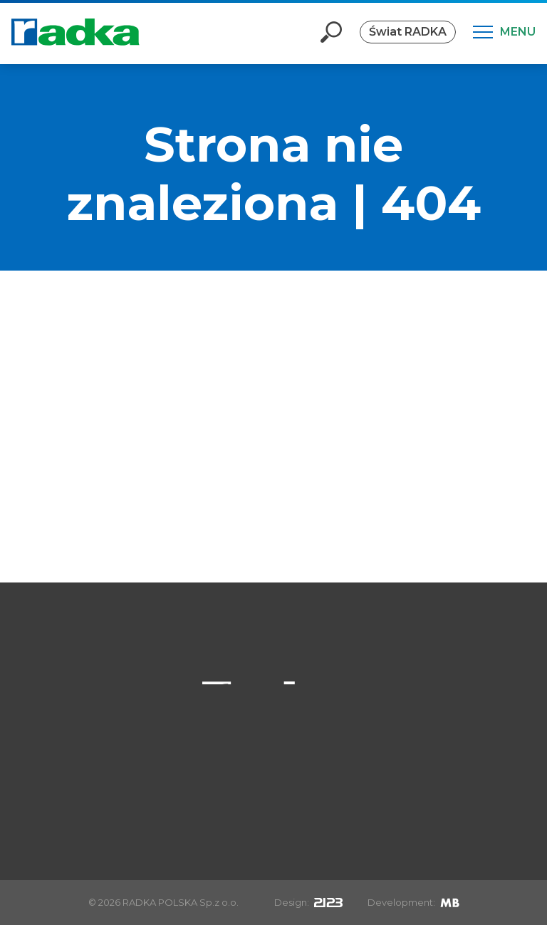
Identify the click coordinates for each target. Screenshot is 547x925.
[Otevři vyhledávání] (331, 32)
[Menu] (504, 32)
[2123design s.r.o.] (328, 902)
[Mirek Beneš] (449, 902)
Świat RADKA (408, 31)
